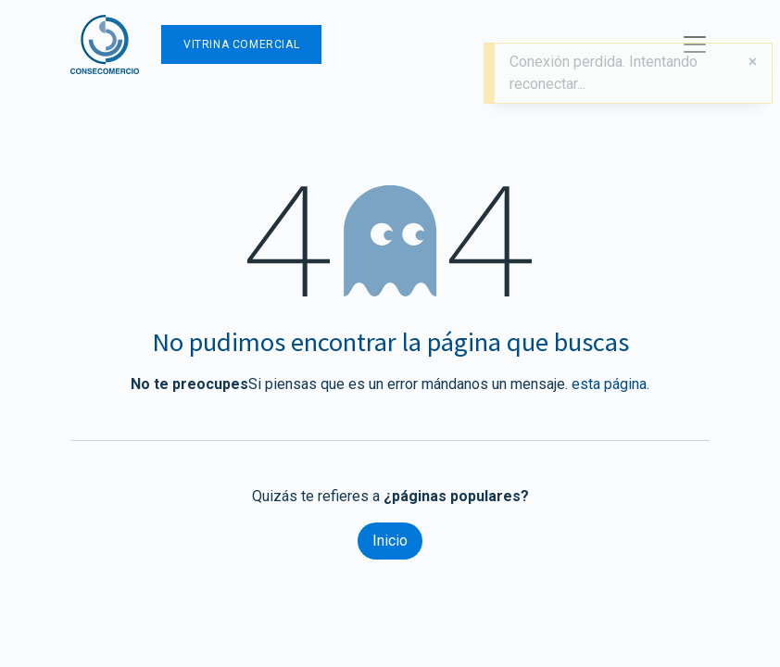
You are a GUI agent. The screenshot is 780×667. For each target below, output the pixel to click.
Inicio (390, 540)
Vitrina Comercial (241, 44)
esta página (609, 384)
